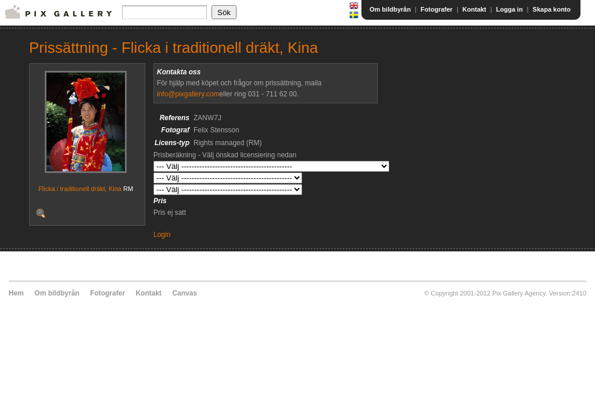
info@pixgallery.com (188, 94)
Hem (16, 293)
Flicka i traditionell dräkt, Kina (79, 188)
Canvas (184, 293)
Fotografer (437, 9)
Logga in (509, 9)
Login (161, 234)
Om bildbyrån (390, 9)
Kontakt (474, 9)
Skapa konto (552, 9)
